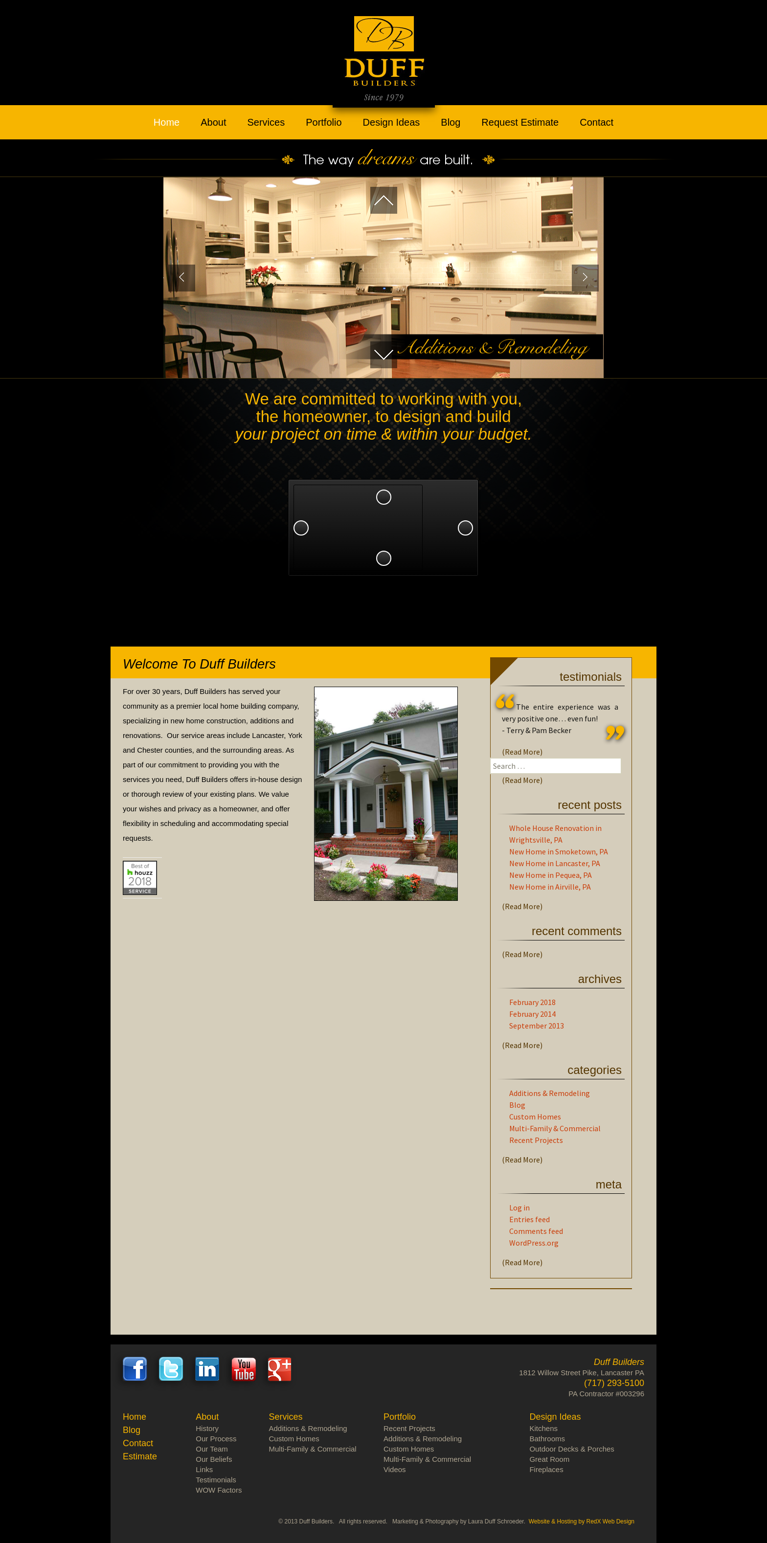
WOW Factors (219, 1490)
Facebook (135, 1369)
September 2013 (536, 1025)
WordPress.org (534, 1243)
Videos (395, 1469)
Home (167, 122)
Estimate (140, 1456)
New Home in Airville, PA (550, 887)
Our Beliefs (214, 1459)
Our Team (552, 549)
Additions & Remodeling (549, 1093)
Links (204, 1469)
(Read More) (522, 752)
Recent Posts (590, 804)
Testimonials (591, 676)
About (213, 122)
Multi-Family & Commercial (555, 1128)
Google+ (280, 1369)
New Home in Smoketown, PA (558, 851)
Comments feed (536, 1231)
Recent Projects (536, 1140)
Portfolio (323, 122)
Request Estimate (520, 122)
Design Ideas (391, 122)
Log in (519, 1207)
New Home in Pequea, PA (550, 875)
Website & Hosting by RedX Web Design (581, 1521)
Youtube (243, 1369)
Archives (600, 978)
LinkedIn (207, 1369)
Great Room (549, 1459)
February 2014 (532, 1014)
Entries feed (529, 1219)
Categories (594, 1069)
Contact (596, 122)
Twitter (171, 1369)
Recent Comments (577, 931)
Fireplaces (546, 1469)
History (207, 1428)
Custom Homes (535, 1116)
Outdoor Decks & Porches (571, 1449)
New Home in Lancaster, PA (554, 863)
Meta (609, 1184)
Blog (450, 122)
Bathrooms (547, 1438)
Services (266, 122)
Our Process (216, 1438)
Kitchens (543, 1428)
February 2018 (532, 1002)
